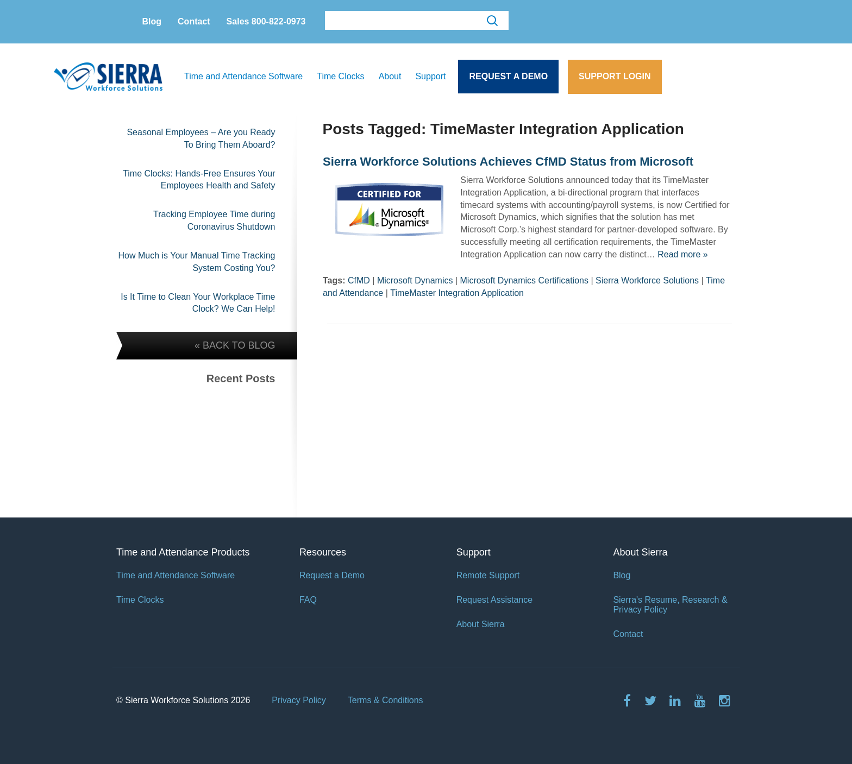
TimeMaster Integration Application (457, 293)
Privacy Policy (299, 700)
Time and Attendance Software (243, 76)
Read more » (682, 254)
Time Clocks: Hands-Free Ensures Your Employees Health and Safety (199, 180)
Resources (322, 552)
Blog (152, 21)
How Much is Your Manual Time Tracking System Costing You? (196, 262)
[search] (416, 21)
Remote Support (488, 575)
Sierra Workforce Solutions (647, 280)
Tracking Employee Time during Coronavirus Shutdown (214, 220)
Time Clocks (340, 76)
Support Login (614, 76)
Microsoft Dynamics (415, 280)
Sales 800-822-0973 (266, 21)
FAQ (308, 599)
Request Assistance (494, 599)
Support (430, 76)
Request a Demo (508, 76)
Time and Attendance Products (182, 552)
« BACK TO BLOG (235, 345)
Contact (194, 21)
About (390, 76)
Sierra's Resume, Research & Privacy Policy (670, 604)
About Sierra (480, 624)
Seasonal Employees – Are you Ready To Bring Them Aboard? (201, 138)
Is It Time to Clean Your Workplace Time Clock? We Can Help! (198, 303)
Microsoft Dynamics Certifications (524, 280)
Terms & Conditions (385, 700)
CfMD (359, 280)
